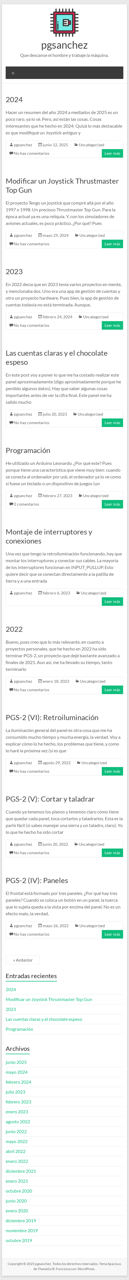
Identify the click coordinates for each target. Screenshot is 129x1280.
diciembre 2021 (21, 1171)
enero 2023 (17, 1111)
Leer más (112, 153)
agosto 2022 (18, 1121)
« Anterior (23, 960)
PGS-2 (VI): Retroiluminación (52, 717)
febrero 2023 (18, 1101)
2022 (14, 628)
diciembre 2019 (21, 1220)
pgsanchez (64, 44)
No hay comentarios (31, 153)
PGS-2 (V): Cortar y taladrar (50, 798)
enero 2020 (17, 1210)
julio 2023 (15, 1091)
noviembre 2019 (22, 1230)
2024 (14, 99)
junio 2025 (16, 1062)
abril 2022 (16, 1151)
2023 (14, 271)
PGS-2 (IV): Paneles (37, 880)
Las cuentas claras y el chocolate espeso (44, 1019)
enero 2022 (17, 1161)
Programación (28, 450)
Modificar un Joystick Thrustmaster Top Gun (49, 999)
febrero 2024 (18, 1081)
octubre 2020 (19, 1190)
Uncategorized (91, 144)
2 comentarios (26, 504)
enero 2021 (17, 1181)
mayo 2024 (17, 1072)
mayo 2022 (17, 1141)
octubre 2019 (19, 1240)
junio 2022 (16, 1131)
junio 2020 (16, 1200)
